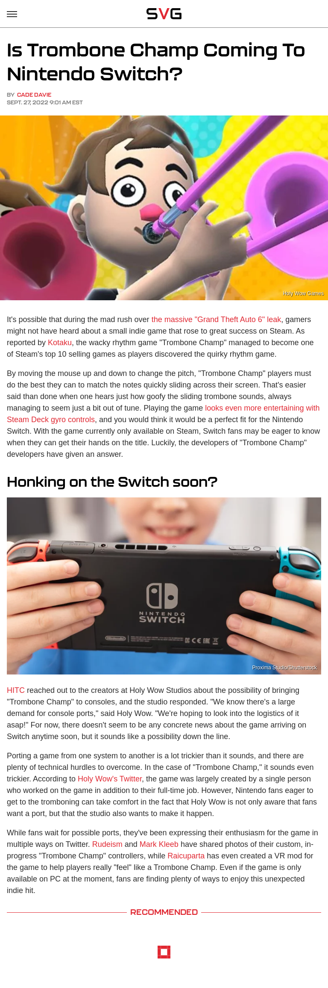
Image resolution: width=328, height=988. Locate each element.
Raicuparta (186, 856)
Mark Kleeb (159, 844)
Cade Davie (34, 95)
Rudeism (107, 844)
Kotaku (60, 342)
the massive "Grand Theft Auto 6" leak (216, 319)
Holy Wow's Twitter (110, 779)
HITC (16, 690)
